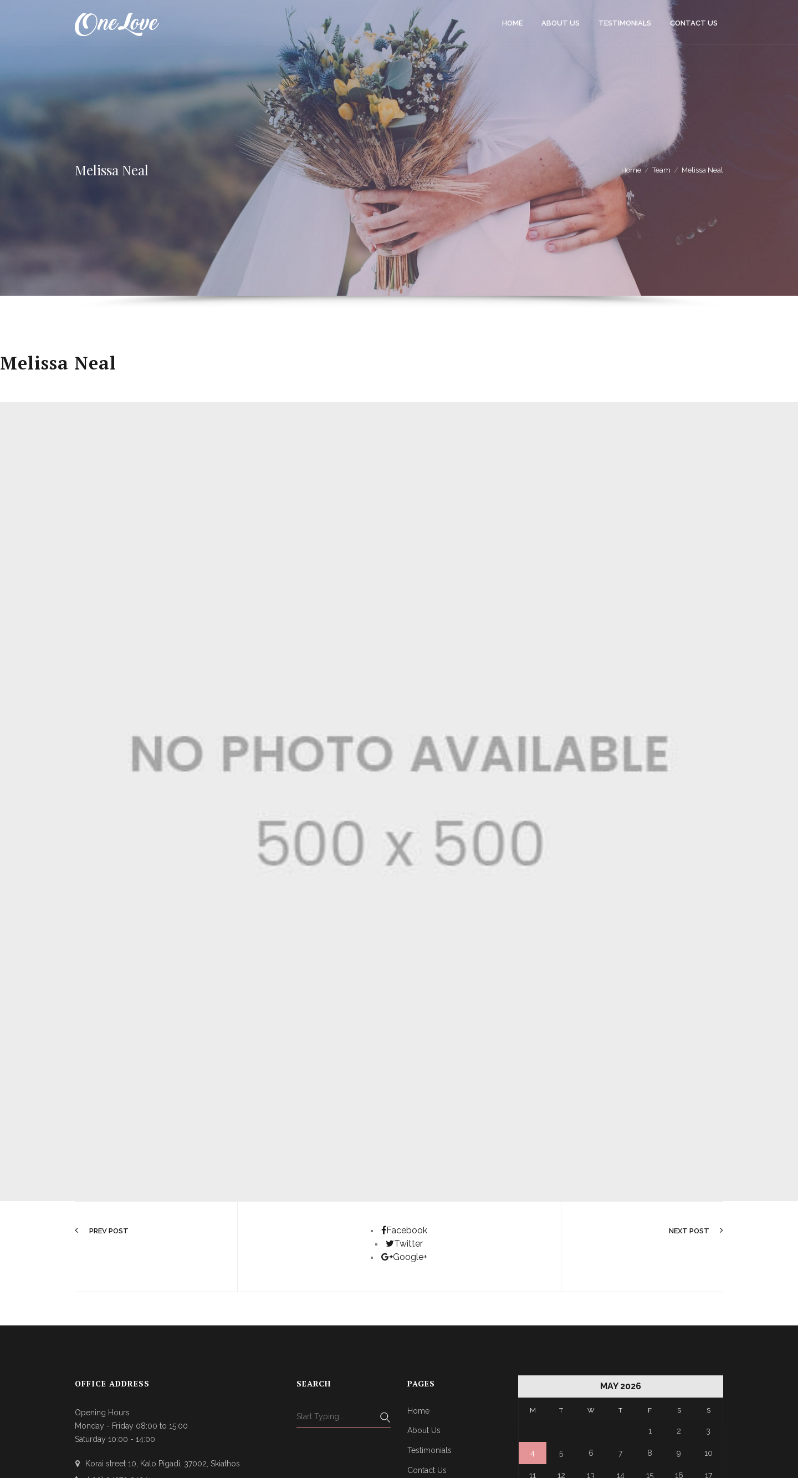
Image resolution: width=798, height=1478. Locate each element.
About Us (424, 1430)
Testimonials (429, 1450)
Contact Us (427, 1470)
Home (418, 1410)
